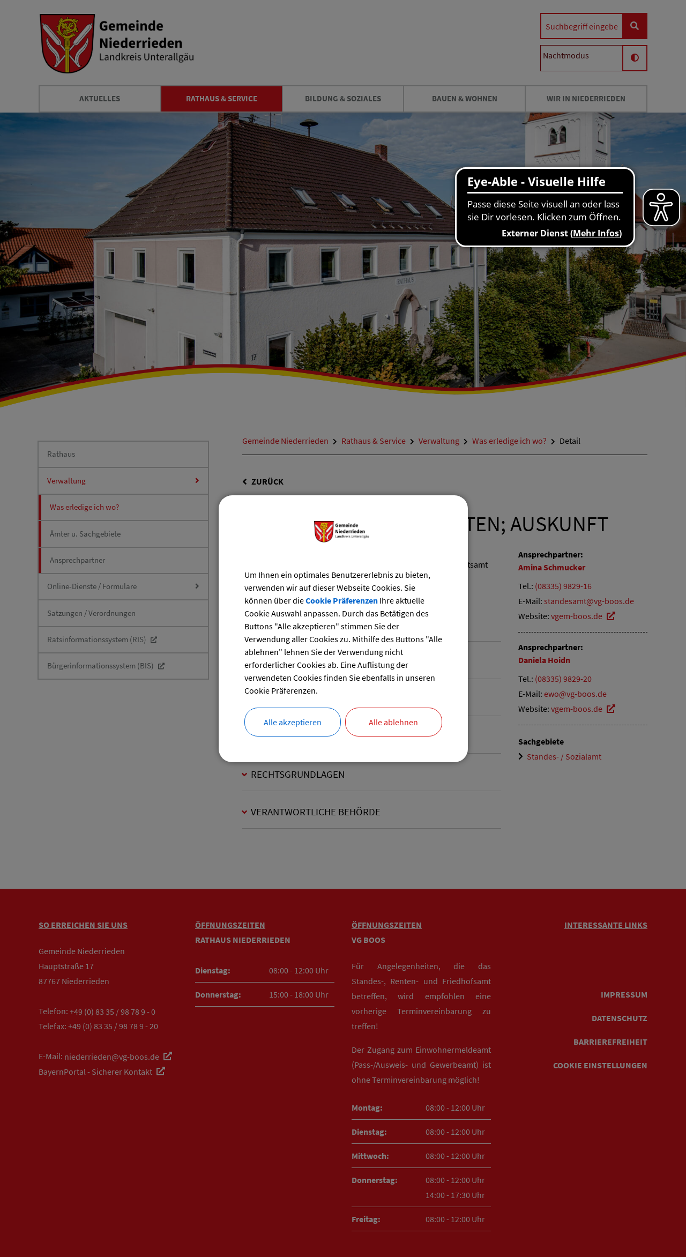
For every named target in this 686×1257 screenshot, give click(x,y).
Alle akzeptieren (293, 722)
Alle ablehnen (393, 722)
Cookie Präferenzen (341, 600)
